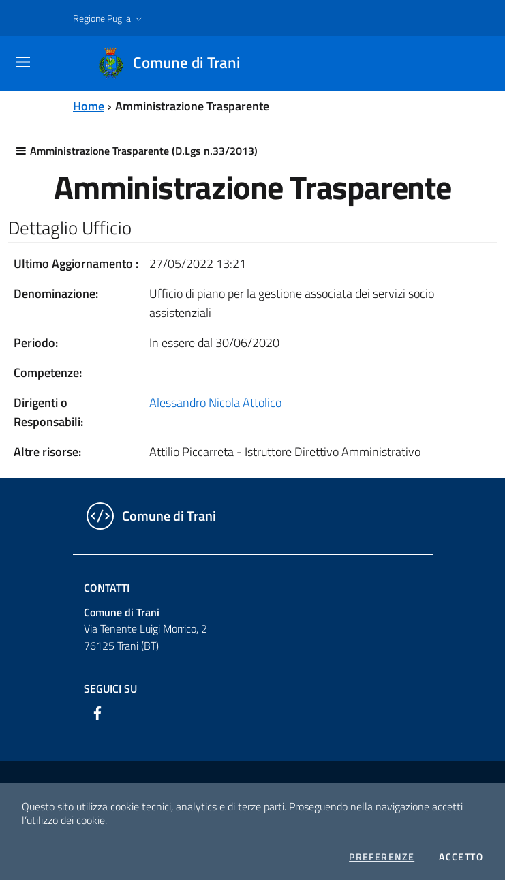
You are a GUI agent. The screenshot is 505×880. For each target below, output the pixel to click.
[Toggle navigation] (23, 62)
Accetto (461, 857)
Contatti (106, 587)
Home (88, 106)
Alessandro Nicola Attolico (215, 402)
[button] (109, 18)
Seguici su (110, 688)
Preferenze (381, 857)
